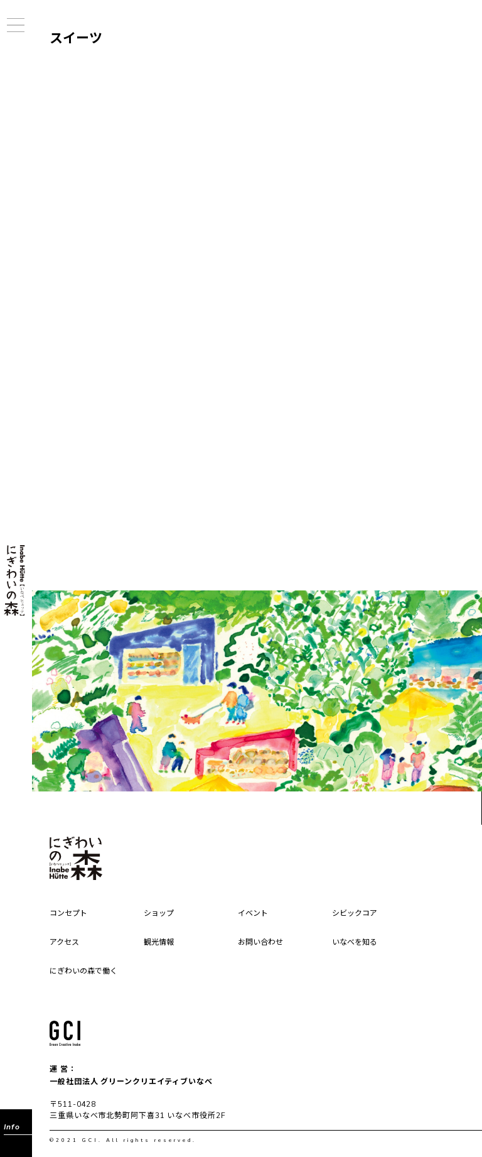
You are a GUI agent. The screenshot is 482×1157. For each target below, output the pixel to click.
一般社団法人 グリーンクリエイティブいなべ (131, 1082)
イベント (253, 914)
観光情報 (159, 942)
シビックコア (354, 914)
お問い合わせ (260, 942)
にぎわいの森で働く (83, 971)
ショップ (159, 914)
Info (12, 1127)
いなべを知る (354, 942)
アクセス (64, 942)
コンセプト (68, 914)
